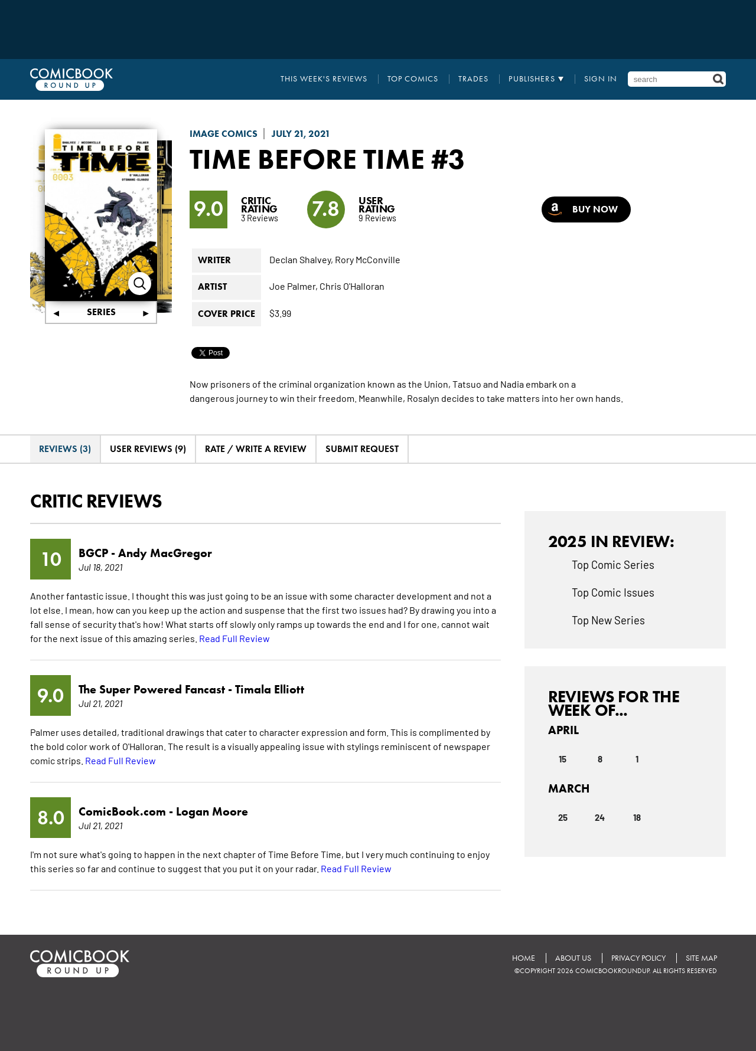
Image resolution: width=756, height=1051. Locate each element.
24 (600, 817)
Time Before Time (307, 159)
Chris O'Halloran (352, 286)
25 (563, 817)
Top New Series (608, 620)
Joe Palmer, (293, 286)
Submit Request (362, 448)
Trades (473, 79)
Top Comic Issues (613, 592)
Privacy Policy (638, 958)
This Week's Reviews (324, 79)
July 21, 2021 (301, 133)
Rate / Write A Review (256, 448)
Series (101, 311)
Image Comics (224, 133)
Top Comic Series (613, 564)
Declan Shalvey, (301, 259)
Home (523, 958)
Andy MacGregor (165, 553)
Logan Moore (212, 811)
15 (562, 758)
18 (637, 817)
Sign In (600, 79)
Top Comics (412, 79)
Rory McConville (367, 259)
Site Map (701, 958)
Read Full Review (234, 638)
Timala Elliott (269, 689)
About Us (573, 958)
